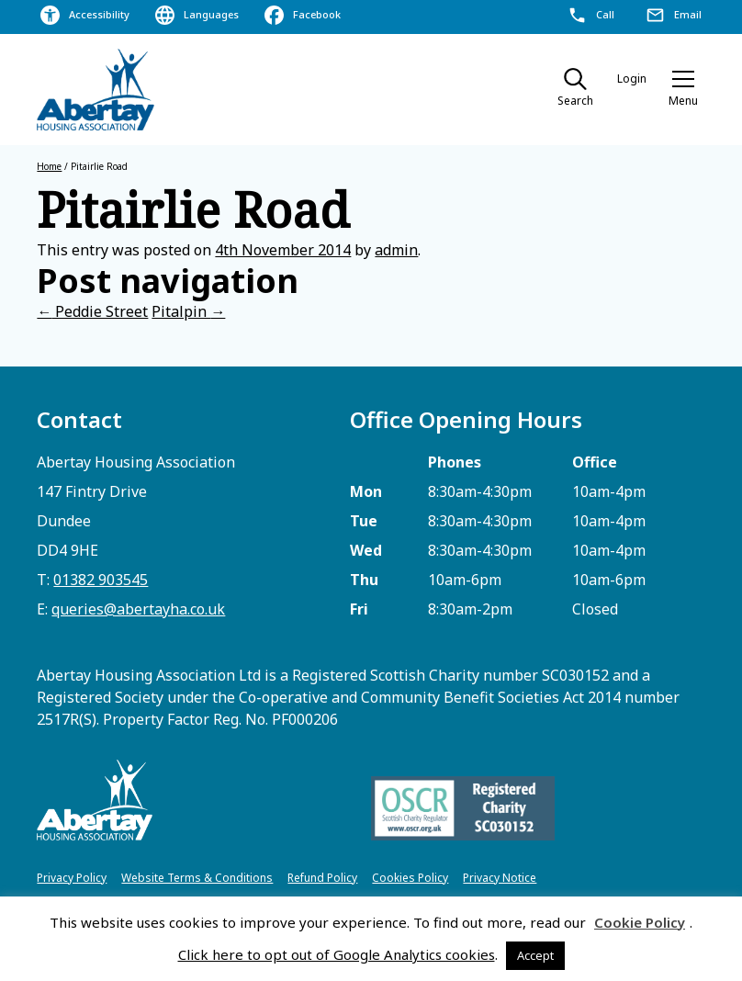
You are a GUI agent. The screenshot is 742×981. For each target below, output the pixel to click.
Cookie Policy (639, 922)
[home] (96, 89)
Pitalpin (188, 311)
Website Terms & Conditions (197, 877)
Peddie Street (92, 311)
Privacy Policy (72, 877)
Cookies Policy (410, 877)
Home (49, 166)
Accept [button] (535, 955)
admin (396, 250)
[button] (683, 90)
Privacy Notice (499, 877)
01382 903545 (100, 579)
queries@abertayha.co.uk (138, 609)
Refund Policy (322, 877)
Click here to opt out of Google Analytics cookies (336, 954)
